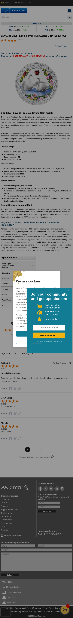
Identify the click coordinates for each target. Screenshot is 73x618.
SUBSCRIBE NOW (49, 335)
